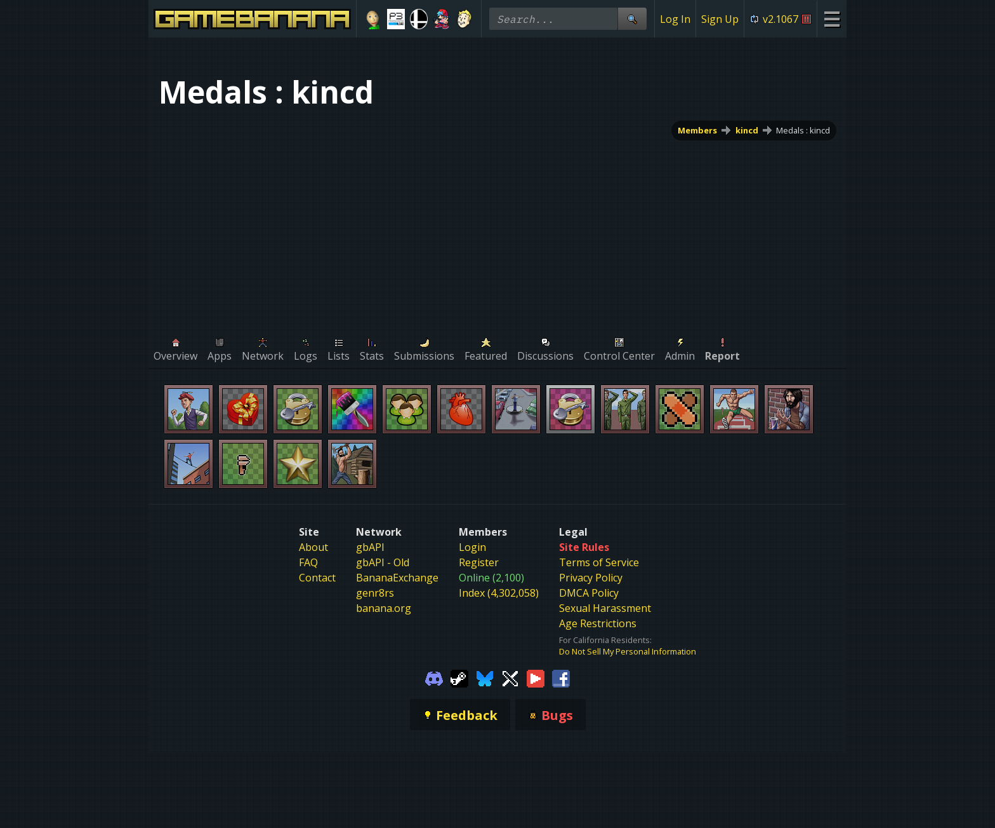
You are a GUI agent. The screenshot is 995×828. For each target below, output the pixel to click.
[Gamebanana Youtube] (535, 677)
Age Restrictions (597, 623)
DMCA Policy (589, 593)
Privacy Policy (591, 578)
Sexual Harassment (605, 608)
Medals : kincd (803, 130)
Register (479, 562)
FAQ (308, 562)
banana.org (383, 608)
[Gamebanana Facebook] (561, 677)
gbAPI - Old (382, 562)
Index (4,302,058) (499, 593)
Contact (317, 578)
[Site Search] (632, 19)
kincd (746, 130)
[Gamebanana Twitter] (510, 677)
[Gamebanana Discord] (434, 677)
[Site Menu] (832, 18)
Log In (675, 19)
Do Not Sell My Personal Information (627, 651)
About (313, 547)
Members (697, 130)
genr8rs (375, 593)
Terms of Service (599, 562)
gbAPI (370, 547)
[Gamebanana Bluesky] (485, 677)
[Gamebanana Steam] (459, 677)
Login (472, 547)
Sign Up (720, 19)
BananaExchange (397, 578)
